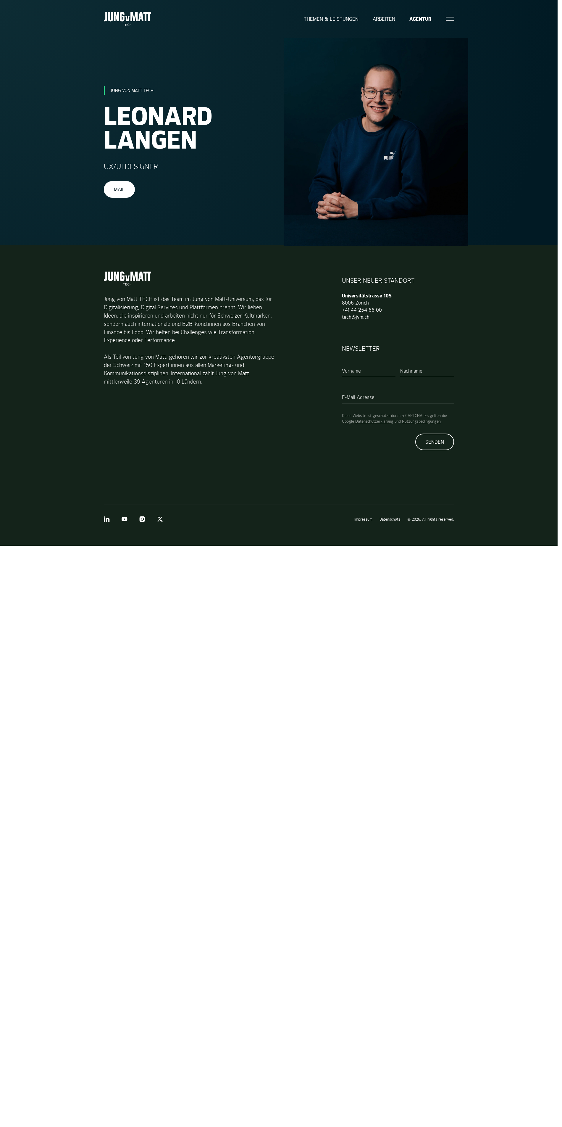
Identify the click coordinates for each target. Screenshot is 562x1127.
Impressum (363, 519)
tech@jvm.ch (355, 317)
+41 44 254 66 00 (362, 309)
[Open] (450, 18)
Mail (119, 189)
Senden (434, 441)
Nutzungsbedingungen (421, 421)
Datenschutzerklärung (374, 421)
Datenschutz (389, 519)
